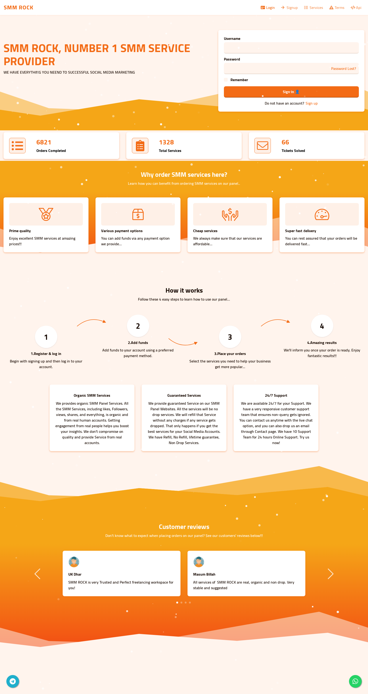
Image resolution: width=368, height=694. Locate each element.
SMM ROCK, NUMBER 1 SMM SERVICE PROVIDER (97, 54)
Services (313, 7)
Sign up (312, 103)
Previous (38, 573)
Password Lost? (343, 68)
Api (355, 7)
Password (232, 59)
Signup (289, 7)
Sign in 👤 (291, 91)
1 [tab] (177, 602)
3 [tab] (186, 602)
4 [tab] (190, 602)
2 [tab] (181, 602)
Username (232, 38)
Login (267, 7)
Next (330, 573)
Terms (336, 7)
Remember (239, 80)
